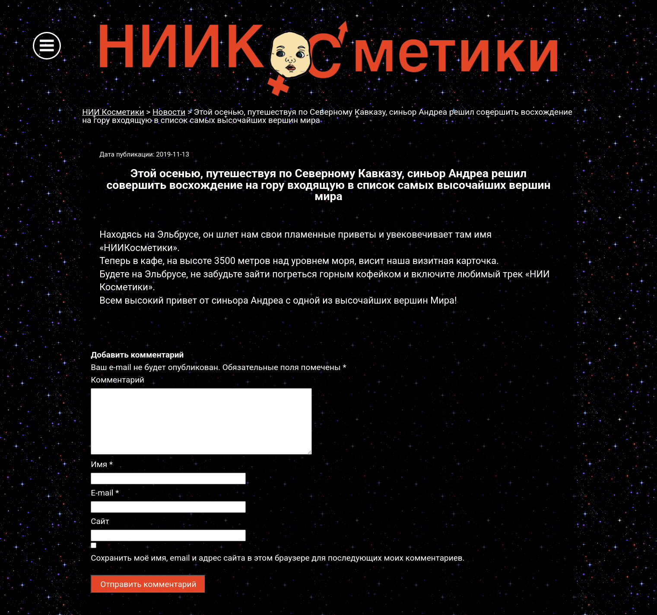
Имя (102, 464)
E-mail (105, 493)
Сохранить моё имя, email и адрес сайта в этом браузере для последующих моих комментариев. (277, 558)
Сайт (100, 521)
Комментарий (117, 380)
